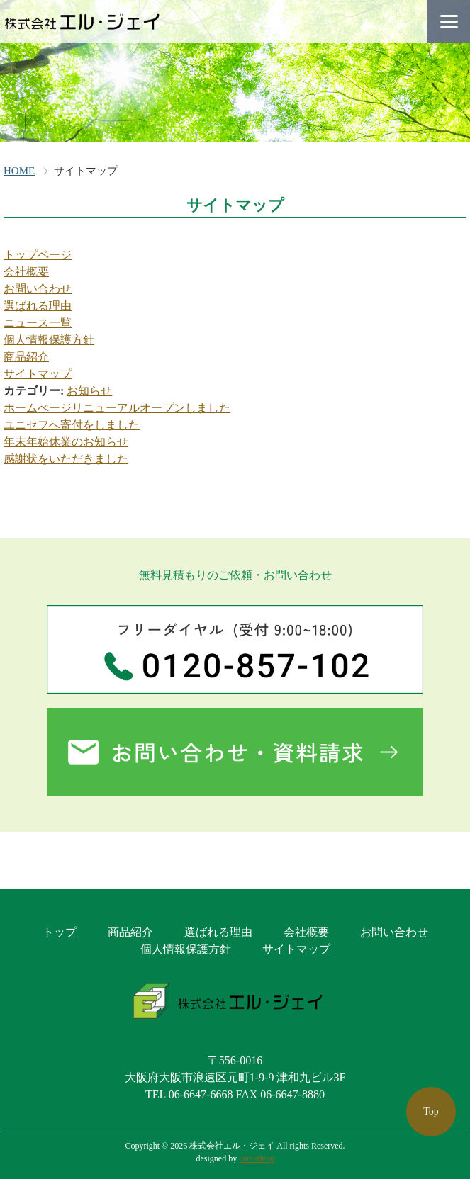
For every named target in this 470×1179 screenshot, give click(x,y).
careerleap (256, 1158)
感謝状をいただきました (66, 459)
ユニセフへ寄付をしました (72, 425)
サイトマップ (38, 374)
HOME (19, 170)
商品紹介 (26, 357)
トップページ (38, 255)
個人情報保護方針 (49, 340)
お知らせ (89, 391)
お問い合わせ (38, 289)
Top (431, 1111)
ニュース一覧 (38, 323)
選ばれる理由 (38, 306)
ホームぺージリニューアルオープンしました (117, 408)
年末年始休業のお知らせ (66, 442)
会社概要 (26, 272)
